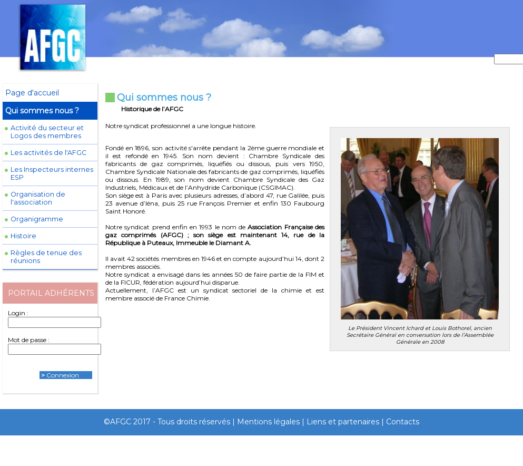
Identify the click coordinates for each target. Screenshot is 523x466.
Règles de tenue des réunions (46, 257)
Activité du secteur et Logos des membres (47, 132)
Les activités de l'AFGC (48, 153)
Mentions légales (268, 421)
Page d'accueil (32, 93)
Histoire (23, 236)
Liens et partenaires (343, 421)
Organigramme (37, 219)
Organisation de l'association (38, 198)
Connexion (62, 375)
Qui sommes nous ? (42, 110)
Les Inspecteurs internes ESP (52, 173)
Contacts (402, 421)
